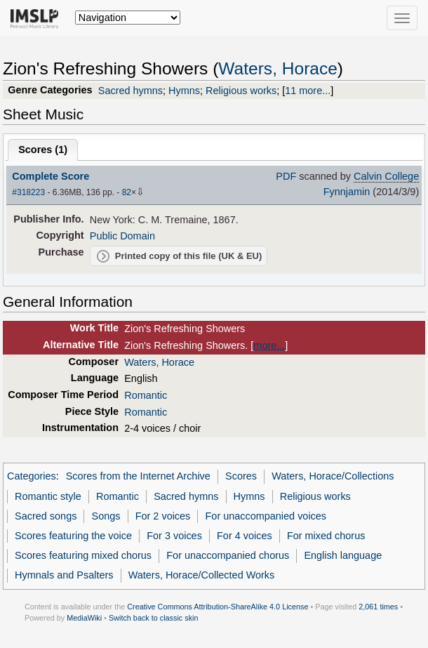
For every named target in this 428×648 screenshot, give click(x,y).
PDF (286, 176)
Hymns (184, 90)
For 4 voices (244, 535)
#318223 (28, 192)
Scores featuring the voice (73, 535)
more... (269, 345)
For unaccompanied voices (266, 516)
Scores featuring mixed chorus (83, 555)
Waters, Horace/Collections (333, 476)
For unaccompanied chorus (227, 555)
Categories (31, 476)
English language (343, 555)
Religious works (241, 90)
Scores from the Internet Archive (138, 476)
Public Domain (122, 236)
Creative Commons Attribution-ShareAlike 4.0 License (217, 606)
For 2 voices (163, 516)
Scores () (42, 149)
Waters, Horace (277, 68)
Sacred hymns (130, 90)
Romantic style (48, 496)
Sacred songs (45, 516)
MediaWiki (84, 618)
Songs (106, 516)
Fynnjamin (346, 191)
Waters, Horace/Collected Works (201, 575)
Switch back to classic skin (154, 618)
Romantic (145, 395)
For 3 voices (174, 535)
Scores (241, 476)
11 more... (307, 90)
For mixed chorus (326, 535)
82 (126, 192)
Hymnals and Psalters (64, 575)
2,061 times (378, 606)
